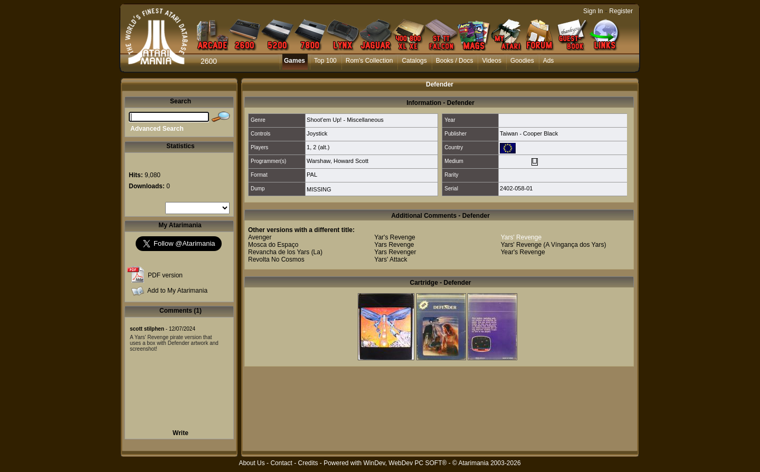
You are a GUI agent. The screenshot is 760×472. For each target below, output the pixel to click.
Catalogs (414, 60)
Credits (308, 463)
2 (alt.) (321, 147)
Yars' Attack (390, 259)
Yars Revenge (394, 244)
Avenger (259, 237)
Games (294, 60)
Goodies (522, 60)
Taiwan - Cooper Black (529, 133)
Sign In (593, 11)
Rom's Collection (369, 60)
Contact (281, 463)
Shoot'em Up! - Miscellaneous (345, 120)
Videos (491, 60)
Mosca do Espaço (273, 244)
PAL (312, 174)
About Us (251, 463)
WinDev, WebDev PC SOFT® (405, 463)
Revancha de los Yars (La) (285, 252)
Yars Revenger (395, 252)
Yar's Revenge (394, 237)
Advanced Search (157, 128)
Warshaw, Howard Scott (337, 161)
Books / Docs (454, 60)
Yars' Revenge (521, 237)
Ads (548, 60)
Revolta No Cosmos (276, 259)
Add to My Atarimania (177, 290)
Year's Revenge (523, 252)
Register (621, 11)
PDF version (165, 275)
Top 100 (325, 60)
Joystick (317, 133)
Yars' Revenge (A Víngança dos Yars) (553, 244)
